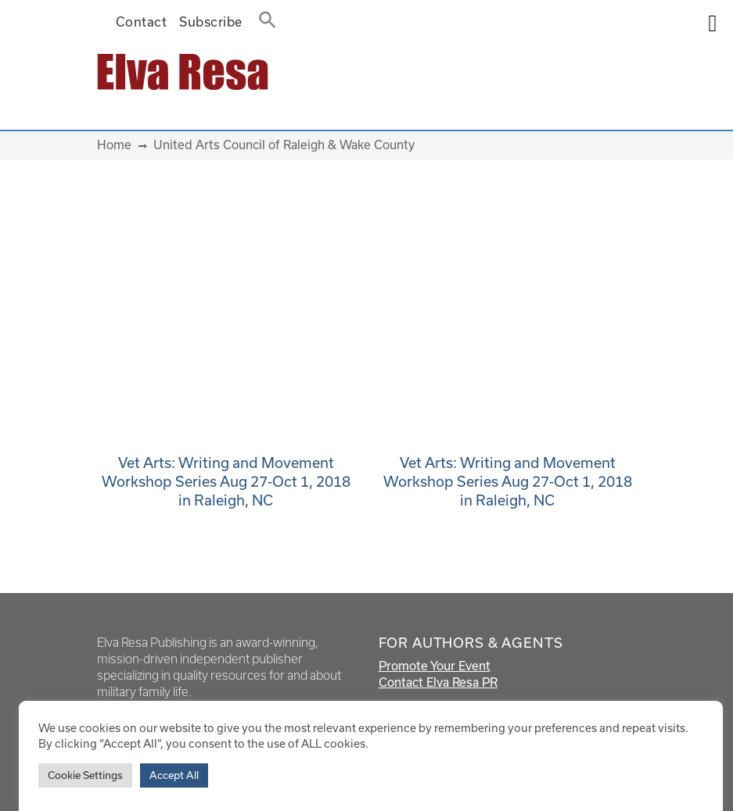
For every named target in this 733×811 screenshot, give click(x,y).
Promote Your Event (434, 666)
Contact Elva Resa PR (438, 682)
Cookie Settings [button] (85, 775)
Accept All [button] (174, 775)
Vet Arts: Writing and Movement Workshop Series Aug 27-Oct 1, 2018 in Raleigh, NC (226, 481)
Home (114, 145)
